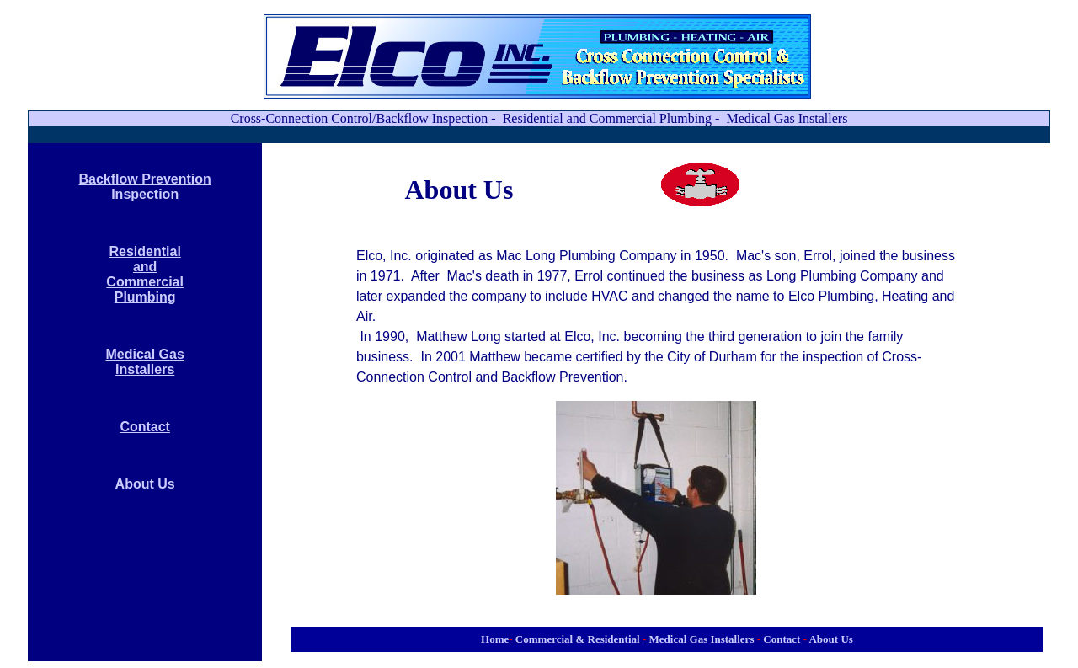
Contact (145, 427)
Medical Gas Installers (144, 362)
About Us (830, 639)
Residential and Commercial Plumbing (145, 274)
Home (495, 639)
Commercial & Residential (579, 639)
